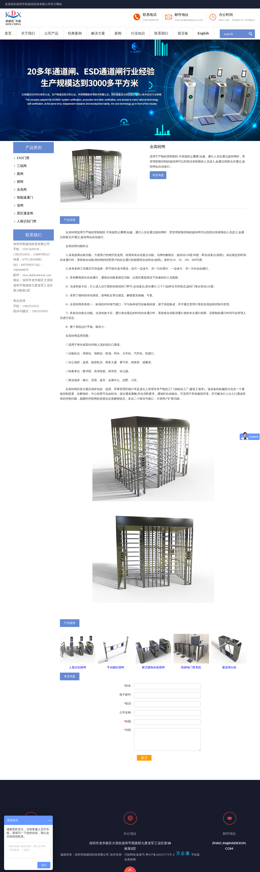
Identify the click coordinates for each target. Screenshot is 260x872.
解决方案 (98, 33)
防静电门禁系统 (191, 667)
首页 (8, 33)
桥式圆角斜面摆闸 (153, 667)
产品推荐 (69, 623)
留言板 (183, 33)
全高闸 (22, 189)
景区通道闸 (25, 213)
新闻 (118, 33)
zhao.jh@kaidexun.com (189, 20)
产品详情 (69, 219)
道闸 (20, 205)
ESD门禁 (23, 158)
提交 (144, 757)
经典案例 (75, 33)
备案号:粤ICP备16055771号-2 (155, 854)
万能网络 (129, 854)
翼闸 (20, 173)
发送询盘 (158, 175)
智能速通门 (25, 197)
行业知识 (138, 33)
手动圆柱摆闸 (115, 667)
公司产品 (51, 33)
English (203, 33)
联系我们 (161, 33)
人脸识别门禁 (26, 221)
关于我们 (28, 33)
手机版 (195, 854)
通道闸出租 (229, 667)
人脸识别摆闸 (77, 667)
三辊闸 (22, 166)
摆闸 (20, 181)
